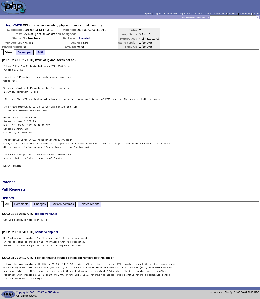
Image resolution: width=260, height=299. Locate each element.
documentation (171, 13)
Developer (25, 52)
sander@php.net (46, 232)
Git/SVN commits (62, 204)
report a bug (186, 13)
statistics (233, 13)
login (256, 13)
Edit (40, 52)
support (157, 13)
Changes (40, 204)
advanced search (203, 13)
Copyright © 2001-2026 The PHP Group (38, 292)
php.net (147, 13)
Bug (7, 25)
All (7, 204)
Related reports (89, 204)
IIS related (83, 38)
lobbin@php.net (46, 213)
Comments (21, 204)
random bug (246, 13)
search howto (220, 13)
